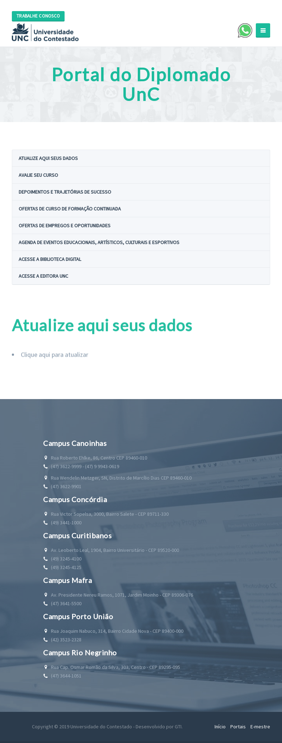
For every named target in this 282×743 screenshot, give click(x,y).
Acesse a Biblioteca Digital (50, 259)
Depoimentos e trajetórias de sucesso (65, 192)
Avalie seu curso (38, 175)
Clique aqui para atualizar (54, 368)
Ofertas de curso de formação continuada (70, 208)
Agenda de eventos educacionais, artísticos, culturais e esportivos (99, 242)
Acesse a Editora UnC (43, 276)
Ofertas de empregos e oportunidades (65, 225)
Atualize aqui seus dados (48, 158)
